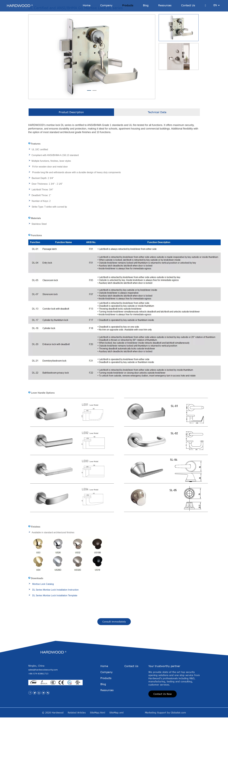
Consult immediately (114, 678)
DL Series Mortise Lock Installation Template (54, 652)
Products (105, 735)
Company (106, 729)
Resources (106, 747)
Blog (103, 741)
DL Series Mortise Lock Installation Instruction (55, 647)
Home (104, 723)
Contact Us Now (162, 751)
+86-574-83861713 (38, 730)
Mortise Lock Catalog (43, 641)
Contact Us (131, 723)
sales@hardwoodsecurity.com (43, 727)
